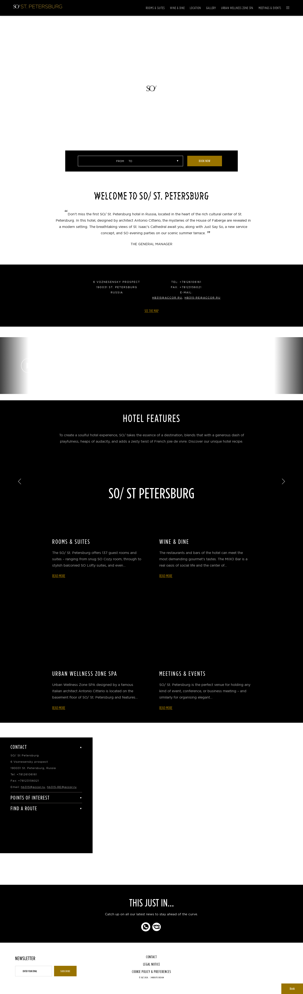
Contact (151, 957)
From (120, 161)
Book (292, 988)
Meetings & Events (270, 8)
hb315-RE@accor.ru (203, 297)
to (130, 161)
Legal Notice (151, 964)
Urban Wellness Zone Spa (237, 8)
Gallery (211, 8)
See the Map (152, 311)
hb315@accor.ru (167, 297)
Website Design (157, 977)
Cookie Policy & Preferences (151, 972)
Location (195, 8)
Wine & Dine (177, 8)
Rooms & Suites (155, 8)
